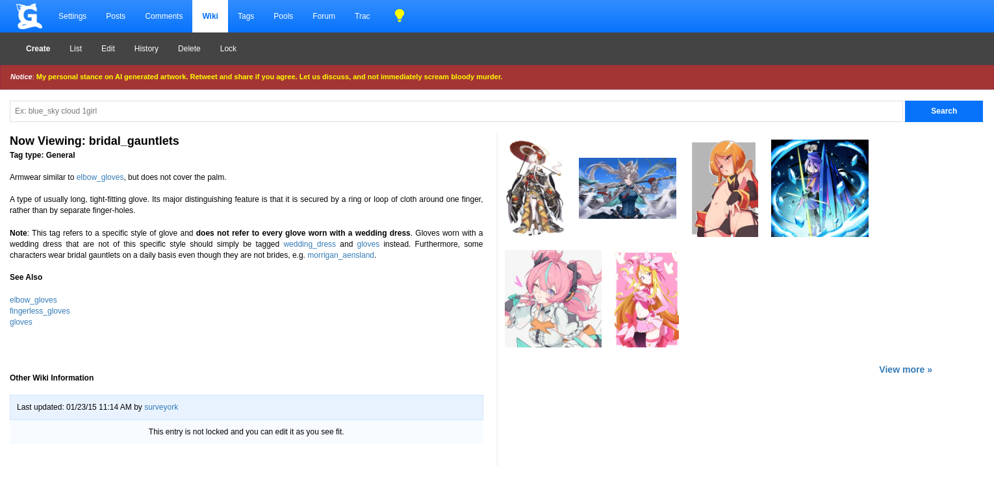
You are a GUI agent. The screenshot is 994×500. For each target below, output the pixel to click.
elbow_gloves (100, 177)
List (76, 48)
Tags (246, 16)
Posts (115, 16)
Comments (164, 16)
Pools (283, 16)
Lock (228, 48)
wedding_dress (309, 244)
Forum (323, 16)
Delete (189, 48)
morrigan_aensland (340, 255)
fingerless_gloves (40, 311)
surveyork (161, 407)
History (146, 48)
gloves (368, 244)
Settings (72, 16)
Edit (108, 48)
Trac (362, 16)
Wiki (210, 16)
